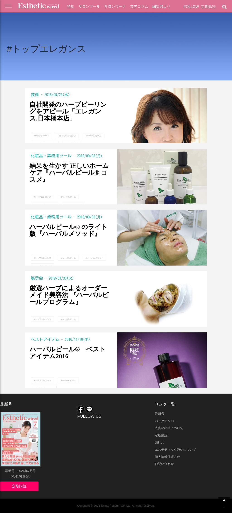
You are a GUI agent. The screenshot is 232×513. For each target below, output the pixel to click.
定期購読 (208, 7)
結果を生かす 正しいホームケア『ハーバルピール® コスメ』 (69, 172)
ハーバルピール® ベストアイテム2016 (67, 353)
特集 (70, 6)
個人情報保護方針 (167, 457)
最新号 (159, 414)
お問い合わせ (164, 464)
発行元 (159, 442)
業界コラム (139, 6)
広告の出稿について (169, 428)
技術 (35, 94)
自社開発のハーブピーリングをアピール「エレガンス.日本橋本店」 (68, 111)
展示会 (37, 278)
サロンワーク (115, 6)
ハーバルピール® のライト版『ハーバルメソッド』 (68, 230)
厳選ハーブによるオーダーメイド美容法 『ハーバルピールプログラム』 (69, 295)
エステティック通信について (175, 449)
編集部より (161, 6)
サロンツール (89, 6)
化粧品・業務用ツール (51, 156)
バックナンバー (166, 421)
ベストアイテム (45, 339)
